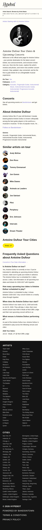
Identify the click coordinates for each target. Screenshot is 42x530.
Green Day (6, 399)
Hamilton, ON (7, 454)
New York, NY (7, 436)
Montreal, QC (7, 478)
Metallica (5, 394)
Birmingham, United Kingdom (30, 436)
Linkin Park (6, 375)
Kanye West (26, 357)
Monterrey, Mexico (8, 489)
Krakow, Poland (27, 470)
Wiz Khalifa (25, 418)
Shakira (24, 402)
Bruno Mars (6, 354)
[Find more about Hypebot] (21, 4)
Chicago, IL (6, 441)
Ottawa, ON (6, 467)
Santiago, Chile (26, 499)
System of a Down (27, 372)
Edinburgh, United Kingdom (11, 497)
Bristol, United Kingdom (10, 499)
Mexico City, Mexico (9, 483)
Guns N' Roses (26, 388)
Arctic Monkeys (26, 378)
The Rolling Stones (28, 412)
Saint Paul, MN (7, 444)
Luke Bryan (25, 399)
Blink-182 (25, 396)
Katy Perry (6, 359)
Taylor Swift (6, 349)
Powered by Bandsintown (18, 511)
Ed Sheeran (6, 367)
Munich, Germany (27, 454)
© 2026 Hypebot (12, 506)
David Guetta (26, 380)
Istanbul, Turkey (27, 481)
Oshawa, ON (6, 465)
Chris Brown (26, 354)
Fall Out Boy (26, 386)
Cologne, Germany (28, 449)
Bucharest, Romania (28, 473)
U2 (3, 386)
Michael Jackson (8, 410)
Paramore (6, 420)
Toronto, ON (6, 470)
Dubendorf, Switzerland (29, 478)
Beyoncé (5, 388)
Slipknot (24, 423)
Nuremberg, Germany (28, 452)
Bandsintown (27, 102)
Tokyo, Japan (26, 489)
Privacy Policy (12, 520)
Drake (4, 357)
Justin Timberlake (27, 351)
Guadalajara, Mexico (9, 486)
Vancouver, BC (7, 473)
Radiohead (25, 404)
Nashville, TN (7, 446)
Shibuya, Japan (27, 486)
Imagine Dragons (8, 402)
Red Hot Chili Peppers (9, 378)
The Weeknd (6, 396)
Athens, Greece (27, 457)
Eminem (5, 351)
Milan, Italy (25, 462)
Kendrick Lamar (7, 415)
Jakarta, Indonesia (27, 491)
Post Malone (26, 364)
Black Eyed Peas (27, 415)
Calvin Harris (26, 425)
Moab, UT (8, 245)
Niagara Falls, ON (8, 475)
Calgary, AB (6, 457)
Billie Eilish (6, 412)
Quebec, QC (6, 460)
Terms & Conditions (15, 515)
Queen (5, 425)
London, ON (6, 462)
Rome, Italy (25, 467)
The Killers (25, 394)
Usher (4, 418)
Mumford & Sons (27, 383)
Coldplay (5, 362)
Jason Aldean (26, 420)
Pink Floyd (25, 375)
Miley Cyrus (25, 349)
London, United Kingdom (10, 494)
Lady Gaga (6, 372)
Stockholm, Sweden (28, 475)
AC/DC (24, 370)
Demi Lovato (26, 391)
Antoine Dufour (24, 21)
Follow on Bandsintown (13, 127)
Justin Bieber (6, 380)
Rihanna (5, 391)
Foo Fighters (26, 359)
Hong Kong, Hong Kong (29, 483)
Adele (4, 370)
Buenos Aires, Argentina (29, 497)
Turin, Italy (25, 465)
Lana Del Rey (26, 367)
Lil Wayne (6, 423)
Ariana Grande (7, 404)
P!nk (4, 407)
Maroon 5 (5, 364)
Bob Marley (25, 410)
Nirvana (24, 362)
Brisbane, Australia (28, 494)
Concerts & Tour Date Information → (15, 262)
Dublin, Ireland (26, 460)
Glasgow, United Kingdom (30, 438)
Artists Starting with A (10, 21)
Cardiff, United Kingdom (10, 491)
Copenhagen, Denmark (29, 446)
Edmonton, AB (7, 481)
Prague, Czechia (27, 444)
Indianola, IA (6, 438)
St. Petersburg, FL (8, 449)
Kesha (24, 407)
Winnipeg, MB (7, 452)
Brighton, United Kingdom (30, 441)
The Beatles (6, 383)
